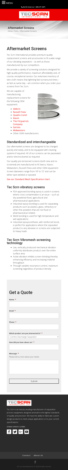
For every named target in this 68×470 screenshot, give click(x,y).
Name (12, 300)
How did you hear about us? (21, 342)
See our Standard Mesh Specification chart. (28, 179)
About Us (38, 455)
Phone (12, 322)
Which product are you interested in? (25, 333)
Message (14, 354)
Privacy (16, 427)
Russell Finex (19, 112)
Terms (23, 427)
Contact (26, 455)
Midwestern (19, 130)
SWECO (16, 108)
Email (12, 311)
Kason (16, 118)
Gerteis (16, 127)
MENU (9, 3)
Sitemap (9, 427)
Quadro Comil (20, 115)
